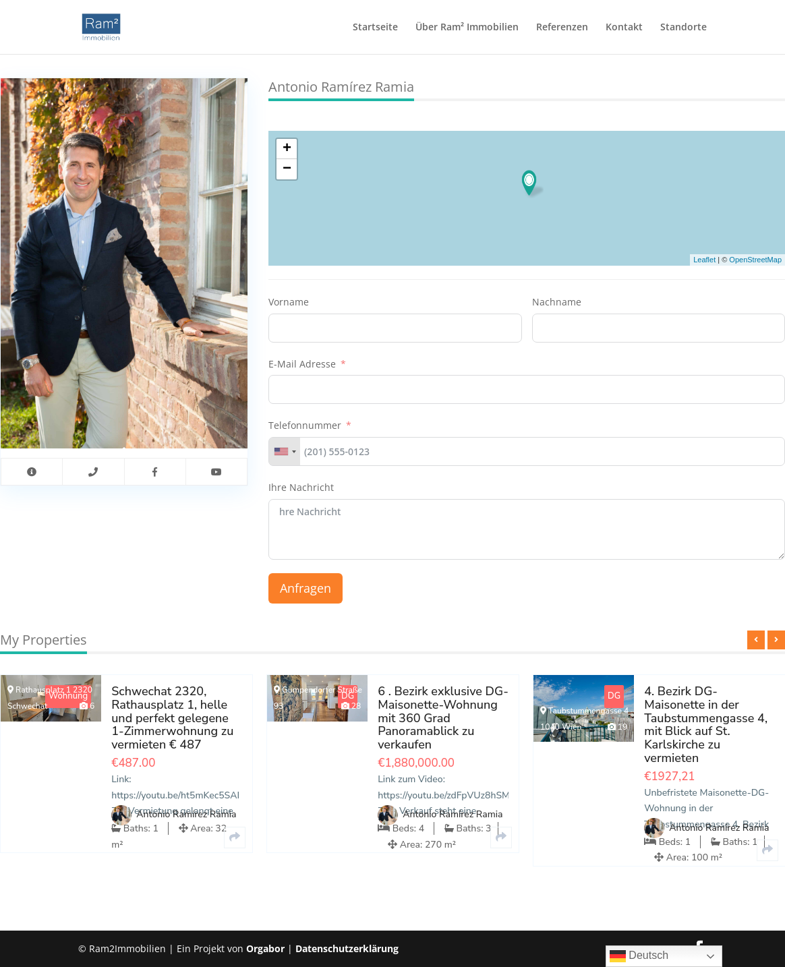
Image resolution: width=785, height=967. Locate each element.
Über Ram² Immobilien (467, 27)
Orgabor (265, 948)
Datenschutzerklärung (347, 948)
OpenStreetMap (755, 260)
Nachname (556, 301)
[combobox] (284, 451)
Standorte (683, 27)
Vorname (288, 301)
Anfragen (305, 588)
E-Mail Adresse (302, 363)
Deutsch (639, 956)
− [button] (287, 169)
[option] (393, 774)
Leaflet (704, 260)
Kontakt (624, 27)
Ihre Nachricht (301, 487)
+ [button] (287, 149)
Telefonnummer (304, 425)
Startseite (375, 27)
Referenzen (562, 27)
